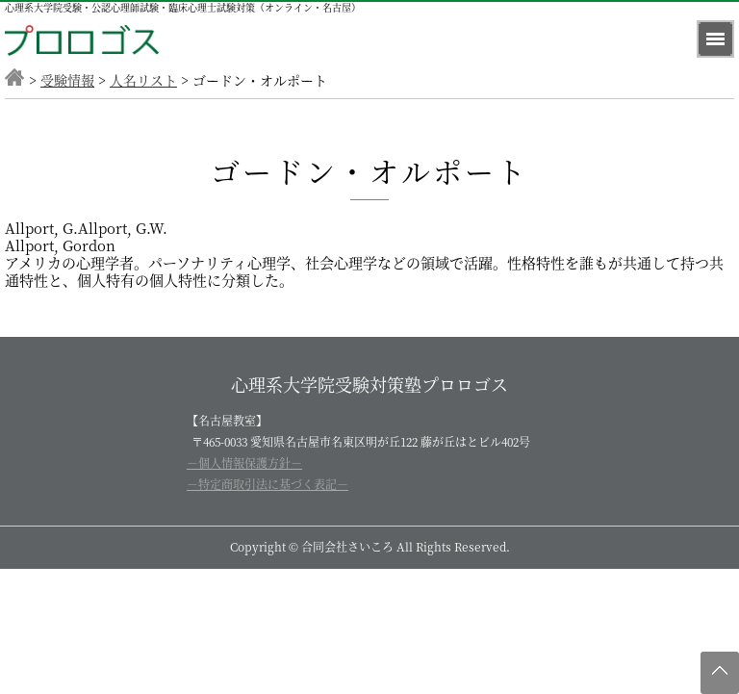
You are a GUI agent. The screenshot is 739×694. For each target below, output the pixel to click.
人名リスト (143, 80)
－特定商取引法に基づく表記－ (267, 484)
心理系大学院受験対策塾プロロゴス (369, 384)
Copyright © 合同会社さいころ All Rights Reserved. (370, 546)
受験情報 (67, 80)
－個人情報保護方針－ (244, 462)
